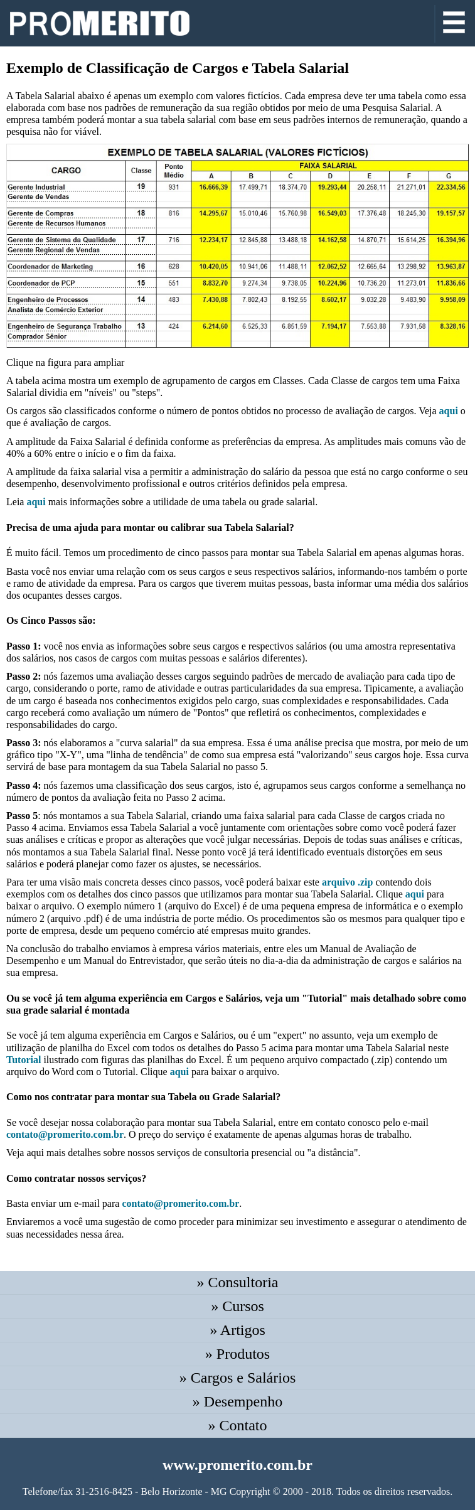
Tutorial (23, 1059)
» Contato (237, 1425)
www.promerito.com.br (237, 1465)
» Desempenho (237, 1401)
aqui (448, 410)
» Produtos (237, 1354)
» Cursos (237, 1306)
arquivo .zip (347, 882)
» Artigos (237, 1330)
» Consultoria (238, 1282)
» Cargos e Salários (237, 1377)
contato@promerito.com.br (65, 1134)
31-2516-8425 (103, 1491)
